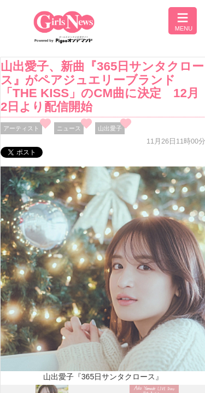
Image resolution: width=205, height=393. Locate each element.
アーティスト (21, 128)
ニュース (69, 128)
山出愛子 (110, 128)
